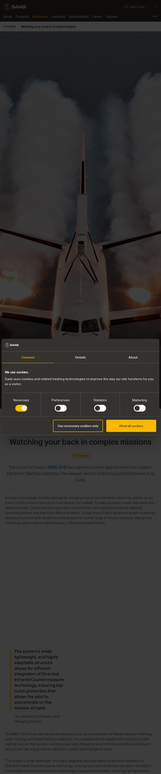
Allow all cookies (131, 426)
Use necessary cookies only (78, 426)
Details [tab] (80, 357)
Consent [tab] (28, 357)
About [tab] (133, 357)
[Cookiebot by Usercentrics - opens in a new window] (137, 345)
